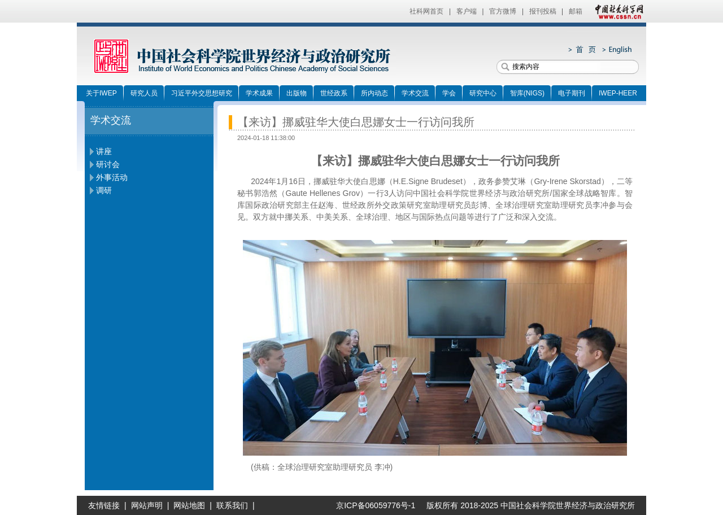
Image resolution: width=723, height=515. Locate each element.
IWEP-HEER (618, 93)
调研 (104, 190)
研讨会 (108, 164)
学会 (449, 93)
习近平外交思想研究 (201, 93)
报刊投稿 (542, 11)
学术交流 (415, 93)
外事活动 (112, 177)
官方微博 (502, 11)
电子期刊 (571, 93)
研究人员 (144, 93)
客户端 (466, 11)
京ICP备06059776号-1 (372, 505)
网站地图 (189, 505)
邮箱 (575, 11)
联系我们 (232, 505)
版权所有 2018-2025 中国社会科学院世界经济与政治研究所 (530, 505)
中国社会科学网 (617, 11)
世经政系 (333, 93)
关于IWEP (101, 93)
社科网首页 (426, 11)
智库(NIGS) (527, 93)
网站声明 (147, 505)
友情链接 (104, 505)
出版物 (296, 93)
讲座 (104, 151)
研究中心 (482, 93)
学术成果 (259, 93)
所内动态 (374, 93)
